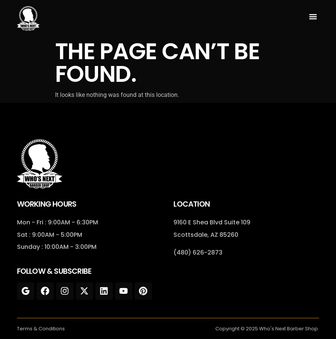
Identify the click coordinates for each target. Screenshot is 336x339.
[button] (313, 17)
